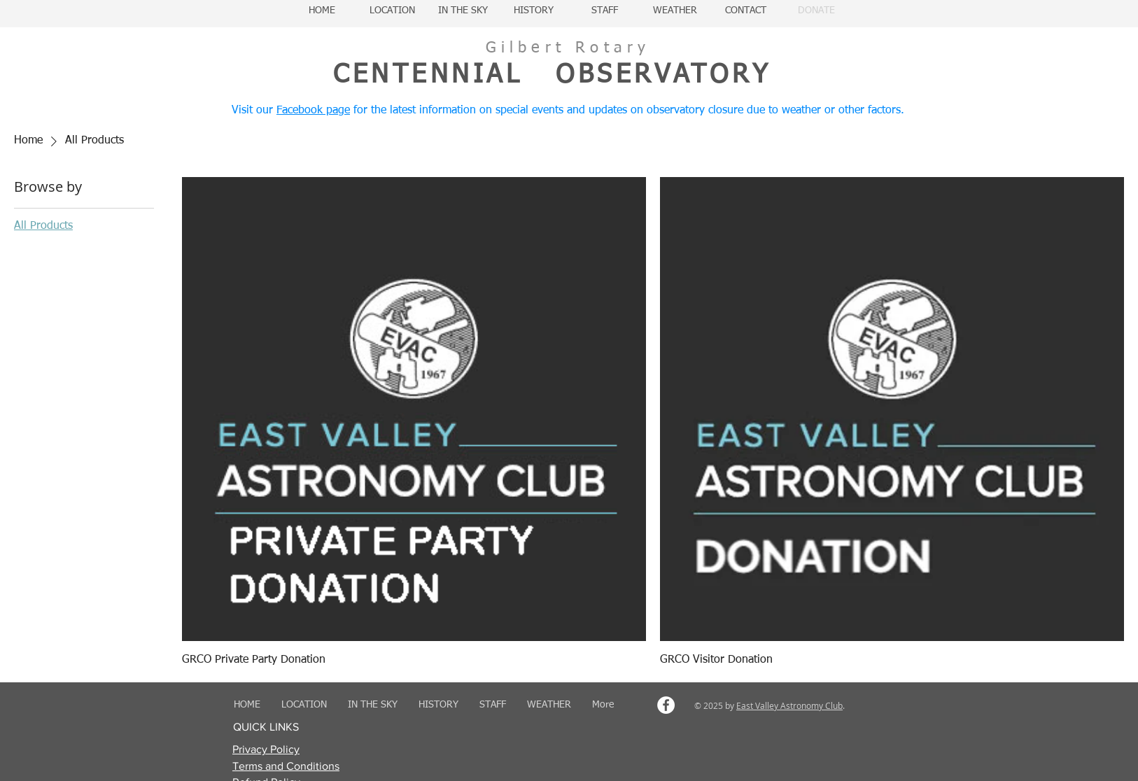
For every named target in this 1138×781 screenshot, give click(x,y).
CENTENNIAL (428, 75)
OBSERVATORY (663, 75)
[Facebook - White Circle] (666, 705)
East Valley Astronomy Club (789, 705)
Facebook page (313, 110)
